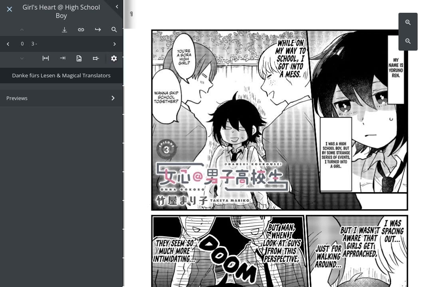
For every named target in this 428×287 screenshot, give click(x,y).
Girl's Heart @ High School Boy (61, 11)
